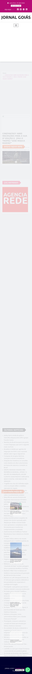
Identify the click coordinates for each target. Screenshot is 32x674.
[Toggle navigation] (16, 25)
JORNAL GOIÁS (16, 17)
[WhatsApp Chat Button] (27, 669)
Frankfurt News (20, 668)
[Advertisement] (16, 43)
